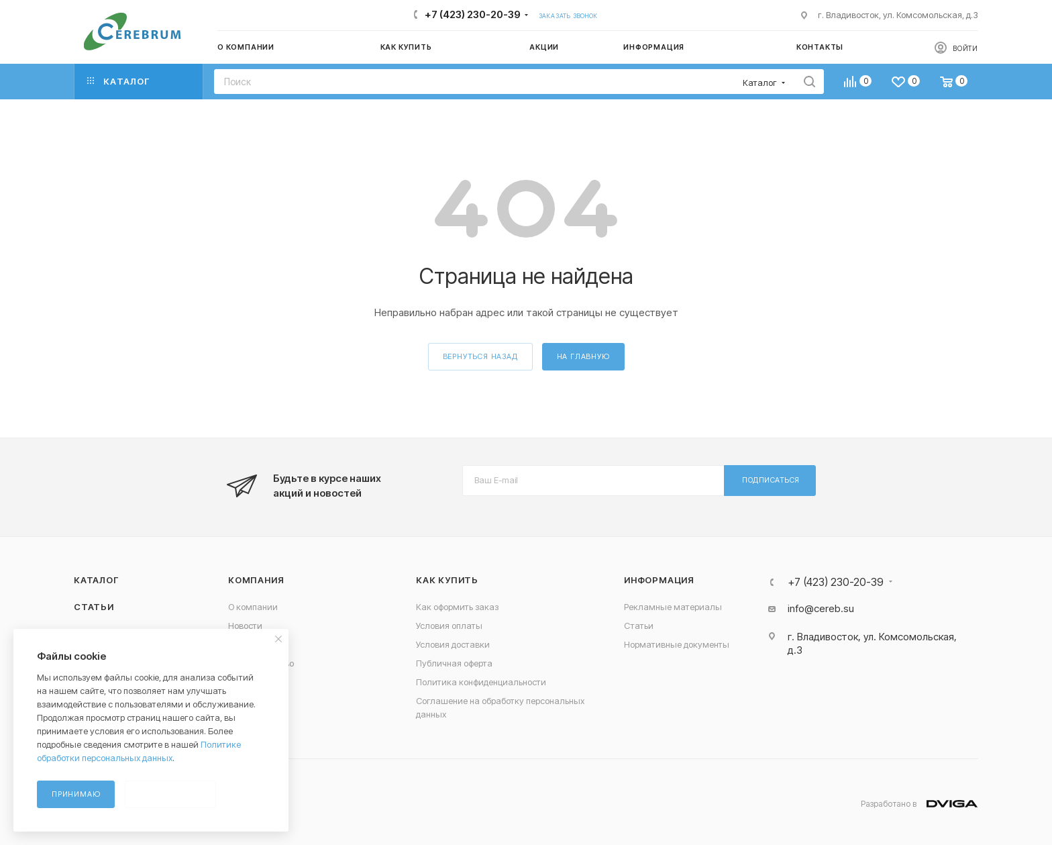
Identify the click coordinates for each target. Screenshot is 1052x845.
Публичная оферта (454, 663)
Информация (659, 580)
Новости (245, 625)
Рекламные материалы (673, 606)
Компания (256, 580)
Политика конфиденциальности (481, 682)
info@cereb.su (821, 608)
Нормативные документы (676, 644)
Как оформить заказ (457, 606)
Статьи (94, 606)
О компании (253, 606)
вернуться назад (480, 356)
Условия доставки (453, 644)
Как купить (447, 580)
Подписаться (771, 480)
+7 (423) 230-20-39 (473, 14)
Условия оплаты (449, 625)
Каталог (96, 580)
